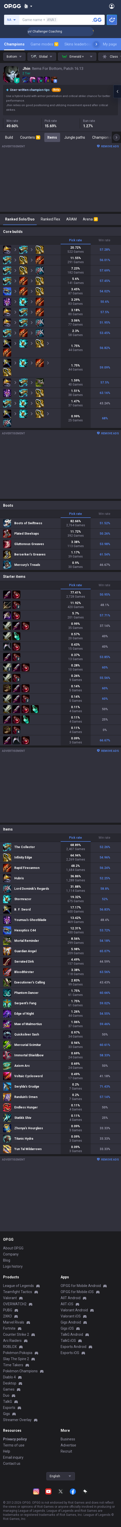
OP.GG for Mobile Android (81, 1286)
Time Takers (13, 1365)
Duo (6, 1395)
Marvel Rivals (13, 1322)
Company (11, 1254)
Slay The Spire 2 (16, 1359)
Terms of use (13, 1445)
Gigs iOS (67, 1328)
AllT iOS (67, 1304)
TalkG (7, 1401)
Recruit (66, 1451)
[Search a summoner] (97, 20)
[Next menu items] (96, 44)
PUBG (7, 1310)
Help (6, 1451)
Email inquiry (13, 1457)
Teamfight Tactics (17, 1292)
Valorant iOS (71, 1316)
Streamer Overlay (17, 1420)
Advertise (68, 1445)
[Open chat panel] (117, 91)
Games (9, 1389)
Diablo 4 (9, 1377)
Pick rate (75, 240)
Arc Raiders (12, 1341)
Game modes (44, 44)
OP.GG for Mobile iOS (77, 1292)
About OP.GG (13, 1248)
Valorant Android (74, 1310)
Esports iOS (70, 1353)
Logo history (13, 1266)
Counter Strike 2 (16, 1334)
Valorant (10, 1298)
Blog (6, 1260)
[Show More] (28, 6)
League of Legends (18, 1286)
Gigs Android (71, 1322)
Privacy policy (15, 1439)
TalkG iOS (68, 1341)
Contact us (11, 1463)
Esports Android (73, 1347)
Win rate (104, 240)
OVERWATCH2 (14, 1304)
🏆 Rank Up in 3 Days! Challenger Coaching (50, 31)
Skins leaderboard (79, 44)
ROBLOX (10, 1347)
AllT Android (70, 1298)
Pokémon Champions (20, 1371)
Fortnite (9, 1328)
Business (68, 1439)
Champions (14, 44)
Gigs (6, 1414)
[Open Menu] (111, 6)
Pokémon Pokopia (17, 1353)
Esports (9, 1408)
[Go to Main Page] (12, 6)
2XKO (7, 1316)
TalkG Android (72, 1334)
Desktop (9, 1383)
